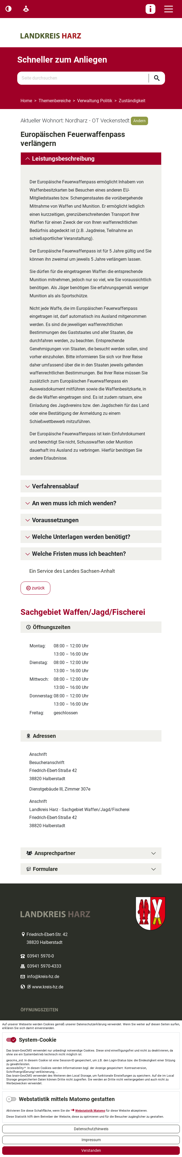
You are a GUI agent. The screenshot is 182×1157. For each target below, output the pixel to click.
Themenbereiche (55, 100)
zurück (35, 588)
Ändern (139, 121)
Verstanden (91, 1150)
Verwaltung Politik (94, 100)
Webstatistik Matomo (90, 1110)
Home (26, 100)
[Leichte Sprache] (26, 9)
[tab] (91, 158)
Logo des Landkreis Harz (59, 27)
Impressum (91, 1140)
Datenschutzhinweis (91, 1129)
